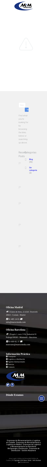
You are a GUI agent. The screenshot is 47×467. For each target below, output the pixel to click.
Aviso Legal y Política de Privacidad (20, 458)
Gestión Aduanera (29, 450)
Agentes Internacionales (16, 362)
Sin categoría (33, 168)
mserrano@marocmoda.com (18, 344)
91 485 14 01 (14, 319)
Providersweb (25, 462)
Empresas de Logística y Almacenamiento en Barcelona (25, 445)
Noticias (11, 364)
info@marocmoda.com (16, 322)
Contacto (11, 367)
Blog (31, 159)
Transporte (12, 356)
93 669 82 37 (14, 341)
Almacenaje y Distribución (18, 448)
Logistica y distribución (16, 359)
